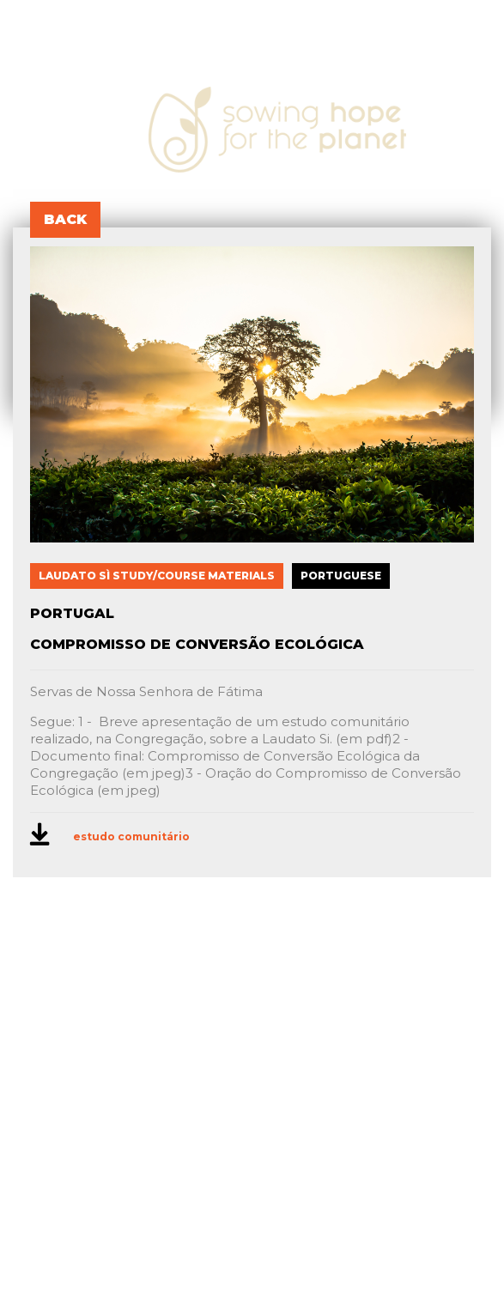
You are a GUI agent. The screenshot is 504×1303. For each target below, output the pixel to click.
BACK (65, 219)
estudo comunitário (131, 836)
